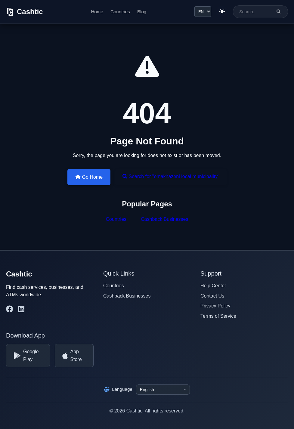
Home (97, 11)
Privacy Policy (215, 305)
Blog (141, 11)
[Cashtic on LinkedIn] (21, 309)
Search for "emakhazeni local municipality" (170, 176)
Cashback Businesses (164, 219)
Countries (120, 11)
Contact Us (212, 295)
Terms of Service (218, 316)
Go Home (89, 177)
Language (118, 389)
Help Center (213, 285)
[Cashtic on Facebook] (9, 309)
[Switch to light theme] (222, 12)
